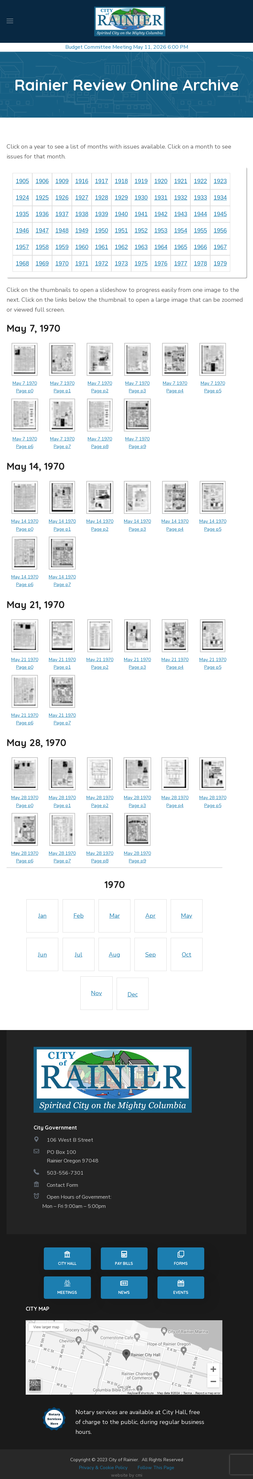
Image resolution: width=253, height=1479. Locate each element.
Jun (42, 955)
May (186, 916)
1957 (22, 247)
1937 (62, 214)
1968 (22, 263)
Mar (114, 916)
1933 (200, 197)
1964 (160, 247)
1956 (220, 230)
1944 (200, 214)
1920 (160, 181)
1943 (180, 214)
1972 (101, 263)
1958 (42, 247)
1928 (101, 197)
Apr (150, 916)
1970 (62, 263)
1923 (220, 181)
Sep (150, 955)
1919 (141, 181)
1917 (101, 181)
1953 (160, 230)
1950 (101, 230)
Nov (96, 993)
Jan (42, 916)
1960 (81, 247)
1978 (200, 263)
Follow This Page (156, 1468)
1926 (62, 197)
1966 (200, 247)
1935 (22, 214)
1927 (81, 197)
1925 (42, 197)
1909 (62, 181)
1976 (160, 263)
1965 (180, 247)
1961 (101, 247)
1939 (101, 214)
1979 (220, 263)
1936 (42, 214)
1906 (42, 181)
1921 (180, 181)
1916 (81, 181)
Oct (186, 955)
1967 (220, 247)
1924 (22, 197)
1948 (62, 230)
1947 (42, 230)
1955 (200, 230)
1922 (200, 181)
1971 (81, 263)
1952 (141, 230)
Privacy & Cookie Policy (103, 1468)
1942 (160, 214)
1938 (81, 214)
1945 (220, 214)
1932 (180, 197)
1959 (62, 247)
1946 (22, 230)
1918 (121, 181)
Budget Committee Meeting (98, 47)
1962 (121, 247)
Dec (132, 994)
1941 (141, 214)
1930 (141, 197)
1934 (220, 197)
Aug (114, 955)
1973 (121, 263)
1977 (180, 263)
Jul (78, 955)
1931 (160, 197)
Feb (78, 916)
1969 (42, 263)
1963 (141, 247)
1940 (121, 214)
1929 (121, 197)
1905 (22, 181)
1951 (121, 230)
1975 (141, 263)
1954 (180, 230)
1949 (81, 230)
